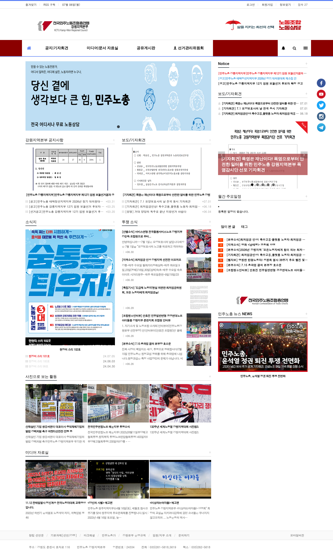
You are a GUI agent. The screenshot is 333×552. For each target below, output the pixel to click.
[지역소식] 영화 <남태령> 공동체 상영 (246, 245)
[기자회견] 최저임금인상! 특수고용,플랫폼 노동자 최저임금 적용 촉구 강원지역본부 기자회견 (182, 206)
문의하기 (183, 535)
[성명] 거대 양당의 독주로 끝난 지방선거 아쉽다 (154, 211)
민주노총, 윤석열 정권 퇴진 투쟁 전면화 (262, 376)
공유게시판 (146, 48)
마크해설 (89, 535)
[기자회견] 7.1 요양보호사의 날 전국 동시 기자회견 (156, 201)
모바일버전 (297, 535)
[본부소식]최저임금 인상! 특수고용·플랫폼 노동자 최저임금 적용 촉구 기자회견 (263, 239)
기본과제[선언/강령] (64, 535)
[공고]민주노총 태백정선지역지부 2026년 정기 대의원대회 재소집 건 (70, 201)
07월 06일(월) (71, 4)
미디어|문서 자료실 (102, 48)
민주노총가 (109, 535)
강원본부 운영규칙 (134, 535)
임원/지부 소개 (162, 535)
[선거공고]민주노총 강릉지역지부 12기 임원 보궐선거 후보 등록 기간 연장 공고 (77, 211)
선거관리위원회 (189, 48)
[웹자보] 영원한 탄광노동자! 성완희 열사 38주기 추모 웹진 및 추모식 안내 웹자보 (263, 260)
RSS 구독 (49, 4)
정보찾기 (285, 4)
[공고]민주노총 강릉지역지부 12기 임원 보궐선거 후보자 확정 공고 (69, 206)
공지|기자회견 (56, 48)
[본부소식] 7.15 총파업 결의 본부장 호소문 (249, 265)
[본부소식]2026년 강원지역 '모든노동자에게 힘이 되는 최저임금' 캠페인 (263, 250)
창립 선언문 (36, 535)
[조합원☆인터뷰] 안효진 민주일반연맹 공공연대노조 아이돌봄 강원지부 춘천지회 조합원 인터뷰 (263, 270)
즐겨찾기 (31, 4)
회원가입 (267, 4)
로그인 (251, 4)
